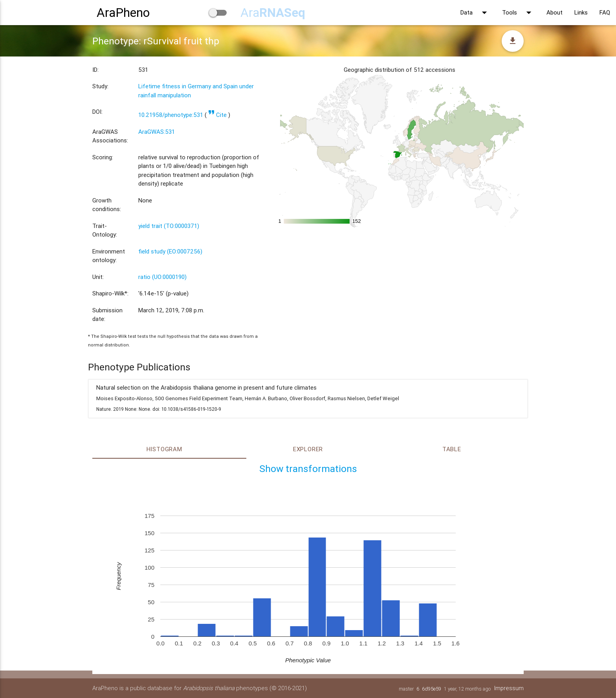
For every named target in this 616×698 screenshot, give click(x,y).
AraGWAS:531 (156, 131)
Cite (217, 114)
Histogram (164, 449)
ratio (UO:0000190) (162, 277)
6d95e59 (431, 688)
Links (581, 12)
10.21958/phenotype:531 (170, 114)
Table (451, 449)
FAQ (605, 12)
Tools (518, 12)
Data (475, 12)
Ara (272, 12)
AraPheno (123, 12)
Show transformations (308, 469)
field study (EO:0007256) (170, 251)
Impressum (509, 688)
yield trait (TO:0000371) (168, 226)
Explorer (308, 449)
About (554, 12)
